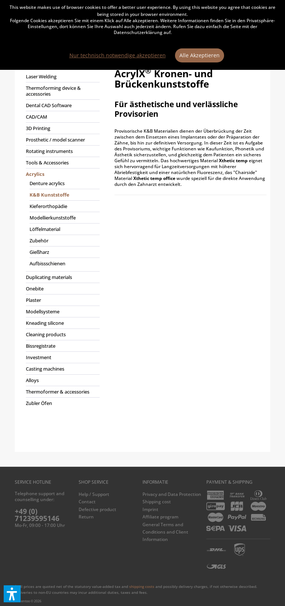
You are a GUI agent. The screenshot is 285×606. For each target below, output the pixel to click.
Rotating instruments (49, 151)
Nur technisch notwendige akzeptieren (117, 55)
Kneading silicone (45, 323)
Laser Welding (41, 76)
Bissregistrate (40, 346)
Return (86, 517)
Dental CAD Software (49, 105)
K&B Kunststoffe (49, 194)
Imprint (150, 509)
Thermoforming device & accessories (53, 91)
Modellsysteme (42, 311)
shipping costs (141, 586)
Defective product (97, 509)
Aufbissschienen (47, 263)
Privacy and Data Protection (171, 494)
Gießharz (39, 252)
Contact (87, 501)
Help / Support (94, 494)
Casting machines (45, 368)
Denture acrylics (47, 183)
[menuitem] (61, 238)
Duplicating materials (49, 277)
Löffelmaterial (45, 229)
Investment (38, 357)
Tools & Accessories (47, 162)
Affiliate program (160, 517)
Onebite (35, 288)
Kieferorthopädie (48, 206)
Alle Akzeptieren (199, 55)
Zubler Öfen (39, 403)
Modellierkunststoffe (53, 217)
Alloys (32, 380)
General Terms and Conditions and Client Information (165, 532)
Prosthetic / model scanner (55, 139)
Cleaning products (46, 334)
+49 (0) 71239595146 (37, 515)
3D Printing (38, 128)
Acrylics (35, 174)
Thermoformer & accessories (57, 391)
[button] (12, 593)
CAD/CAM (36, 116)
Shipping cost (156, 501)
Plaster (33, 300)
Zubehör (39, 240)
